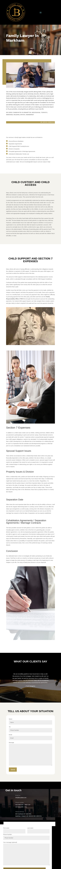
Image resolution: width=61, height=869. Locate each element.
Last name (38, 830)
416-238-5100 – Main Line (22, 804)
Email (30, 736)
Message (30, 754)
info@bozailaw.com (20, 797)
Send (13, 770)
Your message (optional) (26, 854)
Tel (30, 728)
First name (14, 830)
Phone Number (26, 836)
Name (30, 720)
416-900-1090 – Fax (21, 807)
